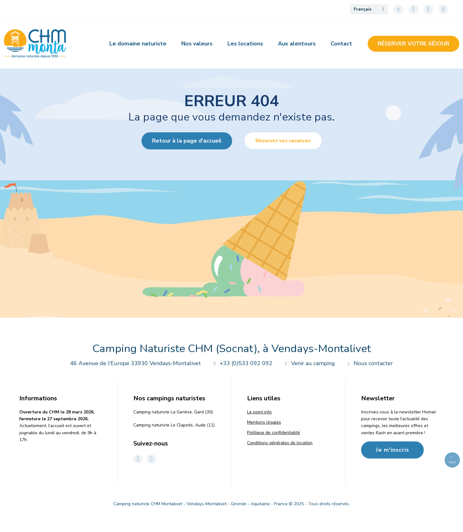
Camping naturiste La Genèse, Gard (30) (173, 412)
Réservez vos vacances (283, 140)
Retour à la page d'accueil (187, 140)
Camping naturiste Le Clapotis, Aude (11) (174, 425)
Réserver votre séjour (413, 43)
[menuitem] (369, 9)
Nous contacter (369, 363)
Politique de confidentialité (273, 432)
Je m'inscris (392, 450)
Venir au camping (308, 363)
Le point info (259, 412)
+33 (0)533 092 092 (241, 363)
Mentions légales (264, 422)
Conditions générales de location (280, 443)
